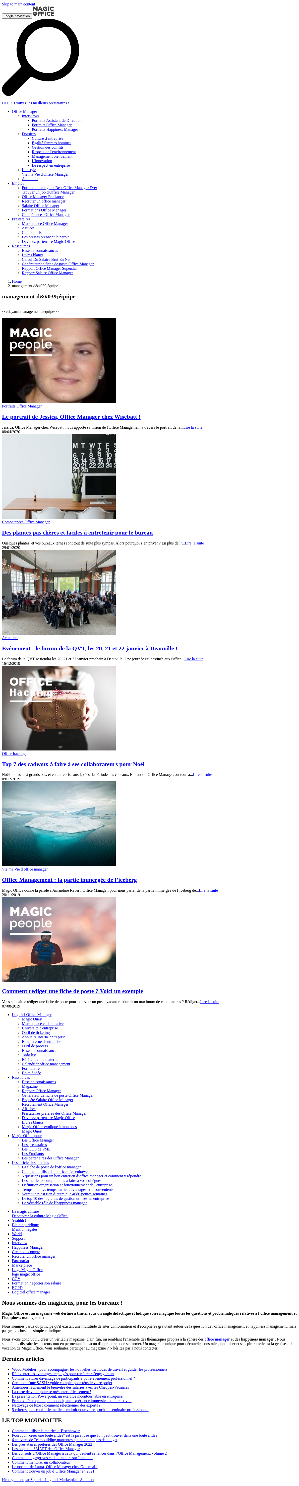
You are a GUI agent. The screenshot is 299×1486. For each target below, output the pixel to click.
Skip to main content (18, 4)
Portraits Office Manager (22, 406)
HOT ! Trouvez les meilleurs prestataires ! (35, 103)
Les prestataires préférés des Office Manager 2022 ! (53, 1444)
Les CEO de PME (36, 1149)
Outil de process (35, 1046)
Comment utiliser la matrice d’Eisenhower (46, 1431)
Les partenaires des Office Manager (50, 1158)
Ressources (21, 1077)
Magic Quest (32, 1019)
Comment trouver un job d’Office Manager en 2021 (53, 1471)
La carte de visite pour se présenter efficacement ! (51, 1392)
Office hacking (14, 753)
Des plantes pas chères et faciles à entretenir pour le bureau (77, 532)
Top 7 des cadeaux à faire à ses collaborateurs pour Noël (73, 764)
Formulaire (31, 1068)
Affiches (29, 1109)
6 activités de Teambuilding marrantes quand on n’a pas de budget (64, 1440)
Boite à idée (31, 1073)
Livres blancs (32, 1122)
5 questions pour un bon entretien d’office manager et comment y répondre (81, 1176)
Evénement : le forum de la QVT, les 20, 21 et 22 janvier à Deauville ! (90, 648)
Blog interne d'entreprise (41, 1041)
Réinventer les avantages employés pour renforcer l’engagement (63, 1374)
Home (17, 281)
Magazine (30, 1086)
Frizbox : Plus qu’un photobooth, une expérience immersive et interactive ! (71, 1401)
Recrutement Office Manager (45, 1104)
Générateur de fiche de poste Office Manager (58, 1095)
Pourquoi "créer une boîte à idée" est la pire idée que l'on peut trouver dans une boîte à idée (84, 1435)
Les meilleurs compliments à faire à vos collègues (61, 1180)
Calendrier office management (46, 1064)
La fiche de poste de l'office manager (51, 1167)
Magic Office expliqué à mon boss (49, 1127)
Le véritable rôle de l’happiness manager (54, 1203)
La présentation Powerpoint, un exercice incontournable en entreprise (67, 1396)
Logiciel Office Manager (32, 1015)
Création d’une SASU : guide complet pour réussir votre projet (62, 1383)
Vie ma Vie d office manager (25, 869)
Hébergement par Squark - (23, 1480)
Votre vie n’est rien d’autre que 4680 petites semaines (64, 1194)
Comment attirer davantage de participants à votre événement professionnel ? (73, 1378)
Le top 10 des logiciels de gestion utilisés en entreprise (65, 1198)
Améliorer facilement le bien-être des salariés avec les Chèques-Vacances (70, 1387)
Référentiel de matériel (40, 1059)
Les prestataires (34, 1145)
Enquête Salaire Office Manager (47, 1100)
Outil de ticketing (36, 1032)
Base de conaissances (39, 1082)
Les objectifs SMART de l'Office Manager (46, 1449)
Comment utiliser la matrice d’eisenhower (55, 1171)
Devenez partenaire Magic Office (48, 1118)
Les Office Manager (38, 1140)
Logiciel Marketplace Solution (69, 1480)
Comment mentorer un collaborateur (41, 1462)
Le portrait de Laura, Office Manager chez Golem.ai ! (55, 1467)
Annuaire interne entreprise (43, 1037)
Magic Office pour (27, 1136)
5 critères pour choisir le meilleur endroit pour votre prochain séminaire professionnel (80, 1410)
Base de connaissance (39, 1050)
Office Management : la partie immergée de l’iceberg (69, 880)
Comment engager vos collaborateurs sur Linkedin (52, 1458)
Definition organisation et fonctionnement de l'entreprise (67, 1185)
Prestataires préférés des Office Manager (54, 1113)
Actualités (10, 638)
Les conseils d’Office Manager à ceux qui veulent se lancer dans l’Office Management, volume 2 (89, 1453)
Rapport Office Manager (41, 1091)
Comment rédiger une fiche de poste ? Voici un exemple (72, 991)
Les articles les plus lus (30, 1162)
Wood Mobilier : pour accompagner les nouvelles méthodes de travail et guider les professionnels (89, 1369)
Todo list (29, 1055)
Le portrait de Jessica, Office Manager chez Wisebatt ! (71, 416)
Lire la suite (192, 427)
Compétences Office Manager (26, 522)
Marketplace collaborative (42, 1023)
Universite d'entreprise (40, 1028)
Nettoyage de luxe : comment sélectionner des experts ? (56, 1405)
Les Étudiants (33, 1153)
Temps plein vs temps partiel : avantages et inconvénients (68, 1189)
